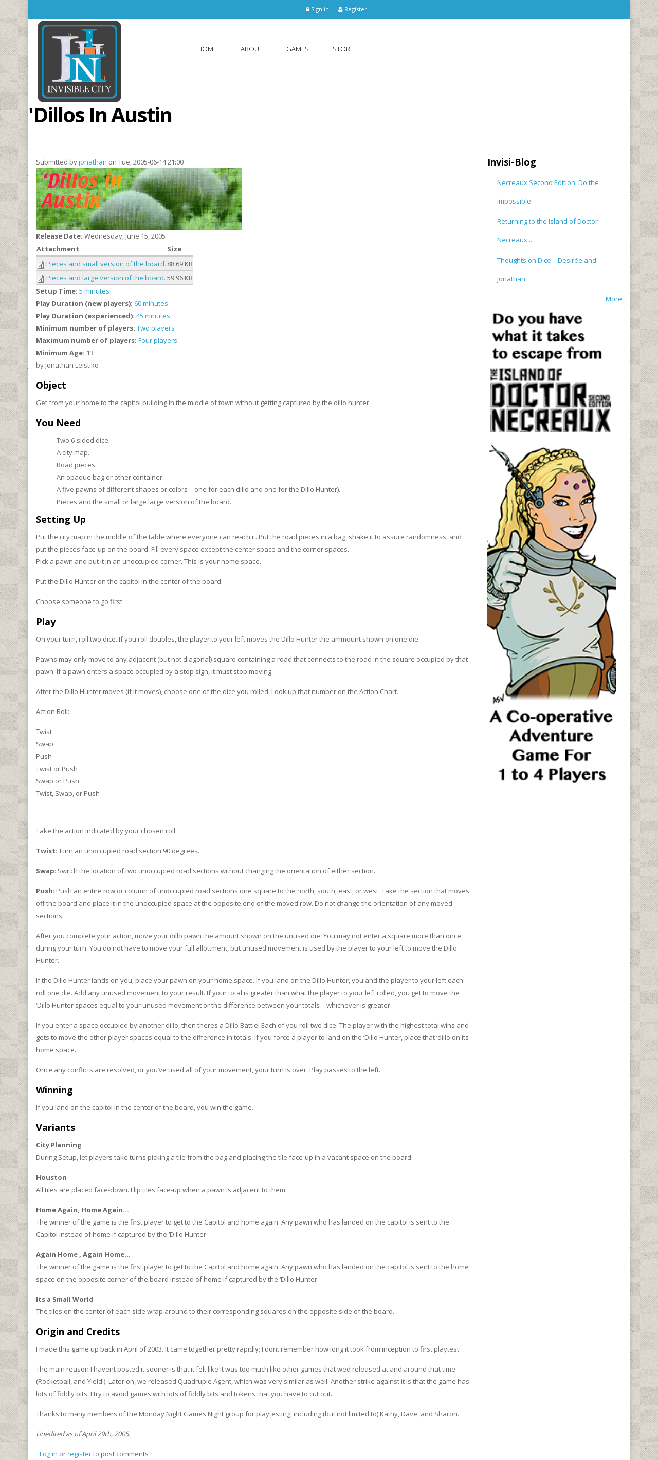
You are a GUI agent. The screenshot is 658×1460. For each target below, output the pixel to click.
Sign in (317, 9)
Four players (157, 340)
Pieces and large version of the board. (106, 277)
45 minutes (153, 315)
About (252, 48)
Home (207, 48)
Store (343, 48)
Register (352, 9)
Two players (156, 328)
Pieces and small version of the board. (106, 263)
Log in (49, 1453)
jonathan (93, 162)
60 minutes (151, 303)
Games (297, 48)
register (79, 1453)
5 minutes (94, 291)
